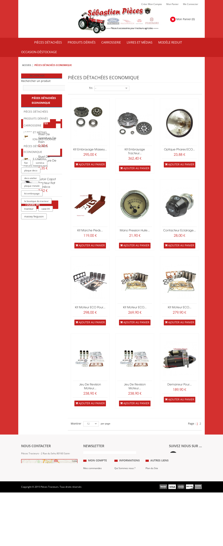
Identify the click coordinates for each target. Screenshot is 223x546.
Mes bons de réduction (95, 515)
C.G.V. (117, 497)
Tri (90, 88)
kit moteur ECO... (134, 307)
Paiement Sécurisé (124, 509)
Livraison (119, 503)
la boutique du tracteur (36, 342)
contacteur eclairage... (179, 230)
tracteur (28, 350)
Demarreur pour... (179, 384)
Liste (75, 89)
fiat (26, 304)
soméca (40, 304)
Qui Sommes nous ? (124, 486)
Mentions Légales (123, 492)
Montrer (76, 423)
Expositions (152, 492)
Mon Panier (172, 4)
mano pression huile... (135, 230)
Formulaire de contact (36, 469)
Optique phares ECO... (179, 149)
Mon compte (97, 478)
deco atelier (30, 319)
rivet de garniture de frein (47, 202)
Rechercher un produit (36, 81)
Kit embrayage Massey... (90, 149)
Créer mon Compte (151, 4)
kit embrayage (32, 334)
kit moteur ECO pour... (90, 307)
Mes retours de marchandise (91, 495)
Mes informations (92, 509)
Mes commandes (92, 486)
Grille (70, 89)
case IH (46, 350)
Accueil (26, 65)
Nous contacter (154, 503)
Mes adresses (90, 503)
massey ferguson (34, 357)
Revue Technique (155, 497)
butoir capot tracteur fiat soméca (47, 247)
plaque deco (30, 311)
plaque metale (32, 327)
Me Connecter (190, 4)
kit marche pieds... (90, 230)
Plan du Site (152, 486)
